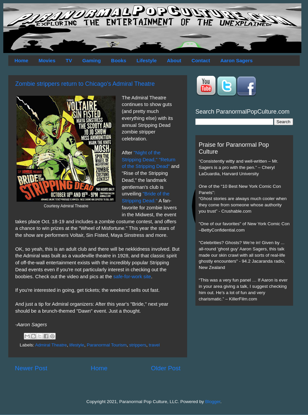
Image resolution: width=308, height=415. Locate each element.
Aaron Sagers (236, 60)
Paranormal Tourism (107, 344)
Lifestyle (146, 60)
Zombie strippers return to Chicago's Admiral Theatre (85, 83)
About (174, 60)
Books (118, 60)
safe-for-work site (132, 276)
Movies (46, 60)
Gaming (91, 60)
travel (154, 344)
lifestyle (76, 344)
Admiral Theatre (51, 344)
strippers (137, 344)
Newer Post (31, 368)
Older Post (165, 368)
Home (21, 60)
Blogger (213, 401)
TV (69, 60)
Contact (200, 60)
